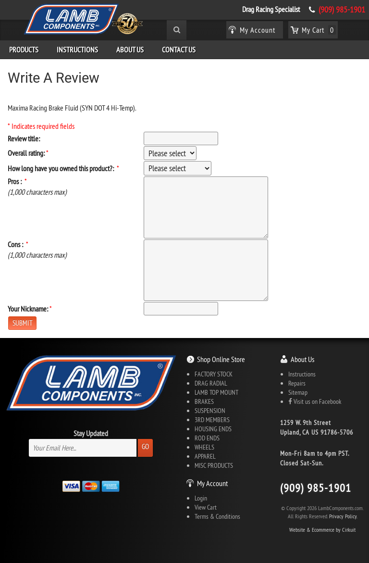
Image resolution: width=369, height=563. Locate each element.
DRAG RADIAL (211, 383)
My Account (212, 483)
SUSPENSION (210, 410)
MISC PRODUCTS (214, 465)
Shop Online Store (221, 359)
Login (201, 498)
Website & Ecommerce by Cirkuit (322, 529)
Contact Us (179, 49)
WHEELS (204, 447)
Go (145, 446)
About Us (130, 49)
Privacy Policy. (343, 516)
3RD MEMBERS (212, 419)
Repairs (297, 383)
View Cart (206, 507)
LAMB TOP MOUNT (216, 392)
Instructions (77, 49)
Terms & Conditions (217, 516)
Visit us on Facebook (314, 401)
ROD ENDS (207, 438)
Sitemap (298, 392)
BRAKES (204, 401)
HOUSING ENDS (213, 429)
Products (23, 49)
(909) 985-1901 (342, 9)
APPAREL (205, 456)
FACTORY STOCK (214, 374)
